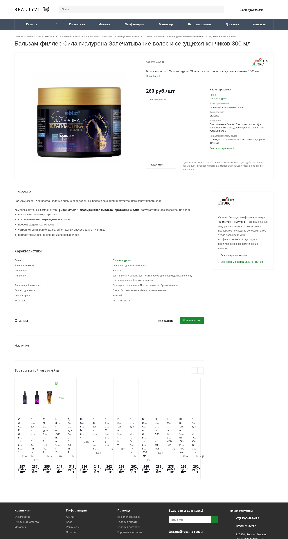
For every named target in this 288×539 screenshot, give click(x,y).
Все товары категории (234, 255)
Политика (72, 500)
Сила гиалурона (219, 98)
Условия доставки (128, 495)
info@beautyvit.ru (246, 494)
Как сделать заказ (128, 485)
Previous (195, 370)
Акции (70, 485)
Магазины (21, 495)
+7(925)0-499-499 (252, 10)
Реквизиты (73, 495)
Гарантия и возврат (129, 500)
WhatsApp (191, 509)
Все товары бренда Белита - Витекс (242, 261)
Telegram (181, 509)
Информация (76, 479)
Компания (22, 479)
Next (201, 370)
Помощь (124, 479)
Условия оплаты (127, 490)
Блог (69, 490)
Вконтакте (172, 509)
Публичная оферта (27, 490)
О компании (22, 485)
